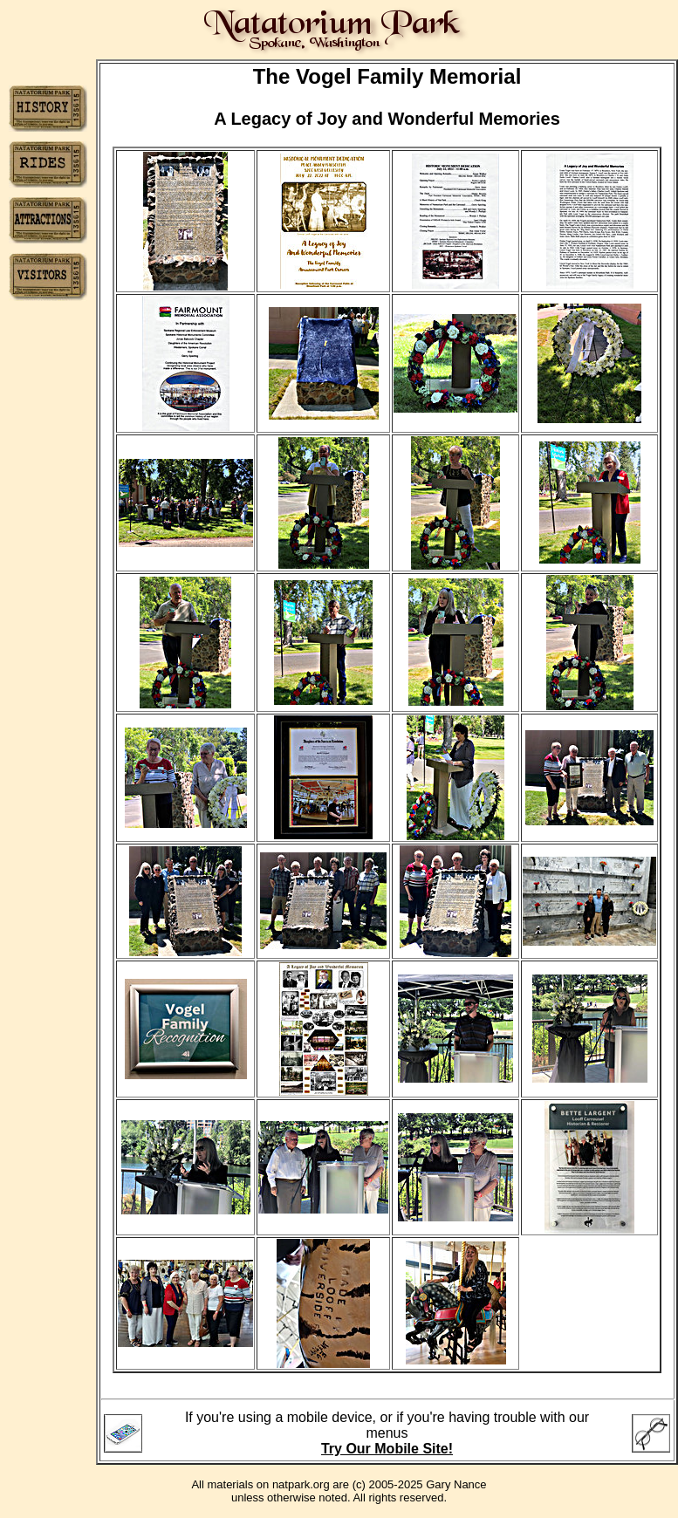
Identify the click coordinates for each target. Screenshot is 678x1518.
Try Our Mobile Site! (387, 1448)
